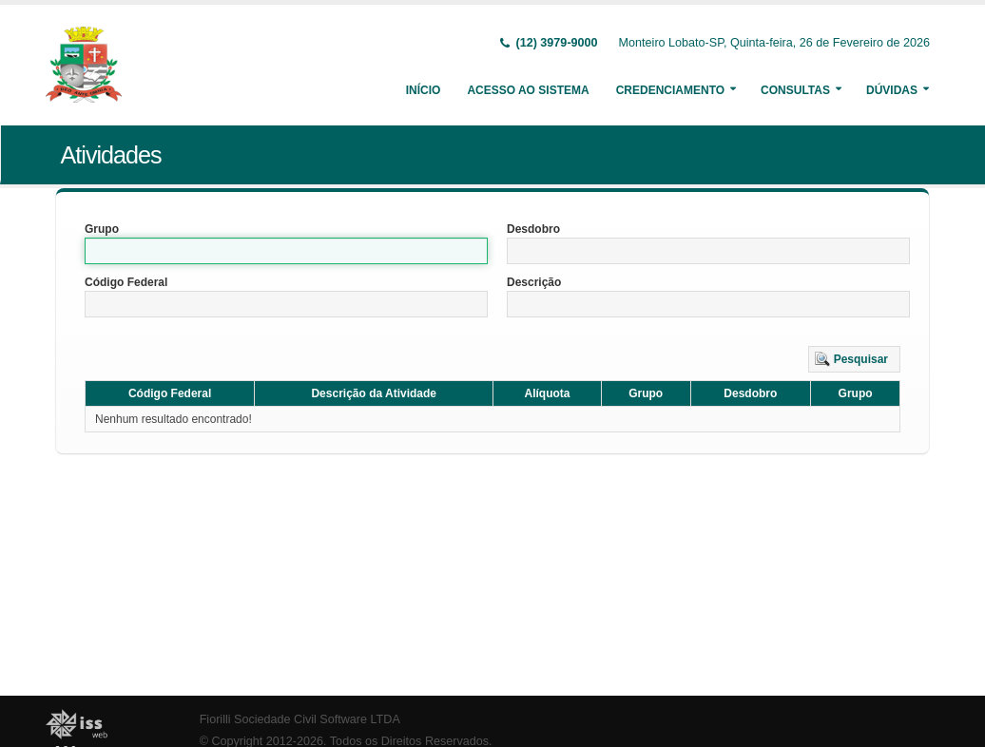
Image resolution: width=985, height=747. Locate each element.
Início (423, 90)
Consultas (795, 90)
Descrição (534, 282)
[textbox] (286, 251)
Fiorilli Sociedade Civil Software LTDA (300, 719)
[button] (854, 359)
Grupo (102, 229)
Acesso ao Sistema (528, 90)
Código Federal (126, 282)
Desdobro (533, 229)
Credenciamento (670, 90)
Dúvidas (891, 90)
